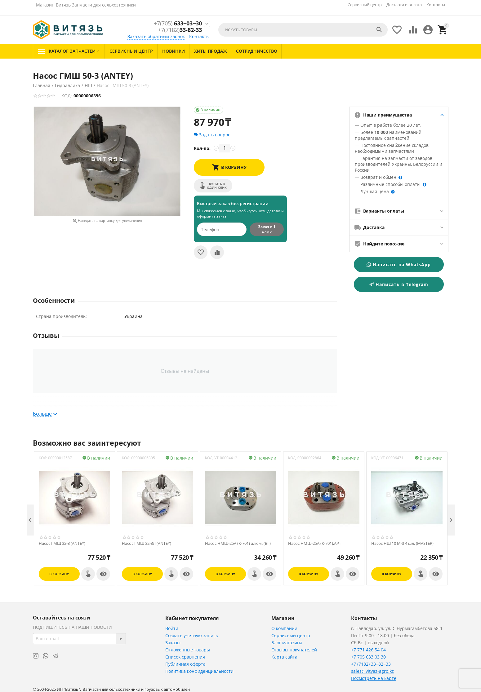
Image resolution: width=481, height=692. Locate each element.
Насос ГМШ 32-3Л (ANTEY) (146, 543)
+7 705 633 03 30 (368, 657)
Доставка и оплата (404, 4)
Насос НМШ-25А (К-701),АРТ (314, 543)
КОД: (66, 96)
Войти (171, 628)
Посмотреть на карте (373, 678)
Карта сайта (284, 657)
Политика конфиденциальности (199, 671)
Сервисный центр (365, 4)
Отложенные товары (187, 650)
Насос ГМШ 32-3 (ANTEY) (62, 543)
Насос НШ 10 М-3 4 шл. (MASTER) (402, 543)
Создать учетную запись (191, 635)
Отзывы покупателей (294, 650)
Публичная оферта (185, 664)
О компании (284, 628)
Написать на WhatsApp (399, 264)
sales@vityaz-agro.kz (372, 671)
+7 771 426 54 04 (368, 650)
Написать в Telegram (398, 284)
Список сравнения (185, 657)
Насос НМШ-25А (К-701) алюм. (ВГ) (238, 543)
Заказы (172, 643)
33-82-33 (180, 30)
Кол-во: (202, 148)
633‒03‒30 (178, 23)
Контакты (435, 4)
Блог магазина (286, 643)
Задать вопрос (212, 135)
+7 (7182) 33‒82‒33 (371, 664)
